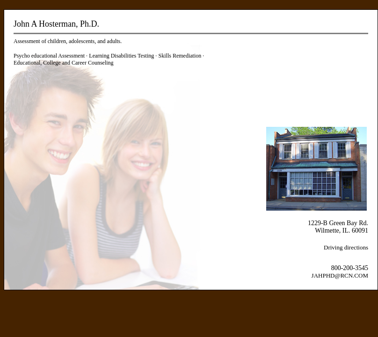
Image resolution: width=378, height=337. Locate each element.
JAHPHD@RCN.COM (340, 275)
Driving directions (346, 247)
